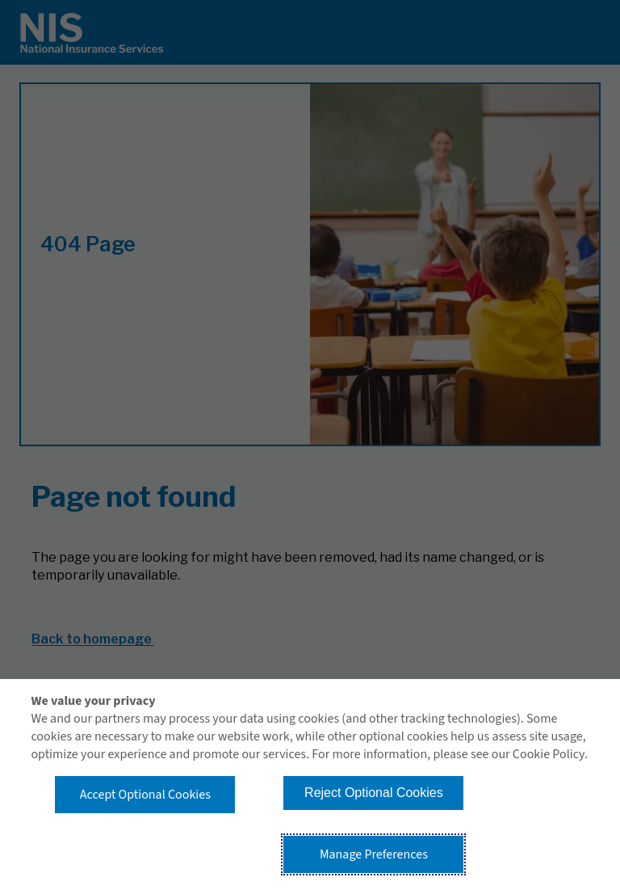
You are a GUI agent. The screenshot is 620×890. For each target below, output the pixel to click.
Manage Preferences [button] (374, 854)
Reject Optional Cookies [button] (373, 792)
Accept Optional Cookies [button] (145, 795)
